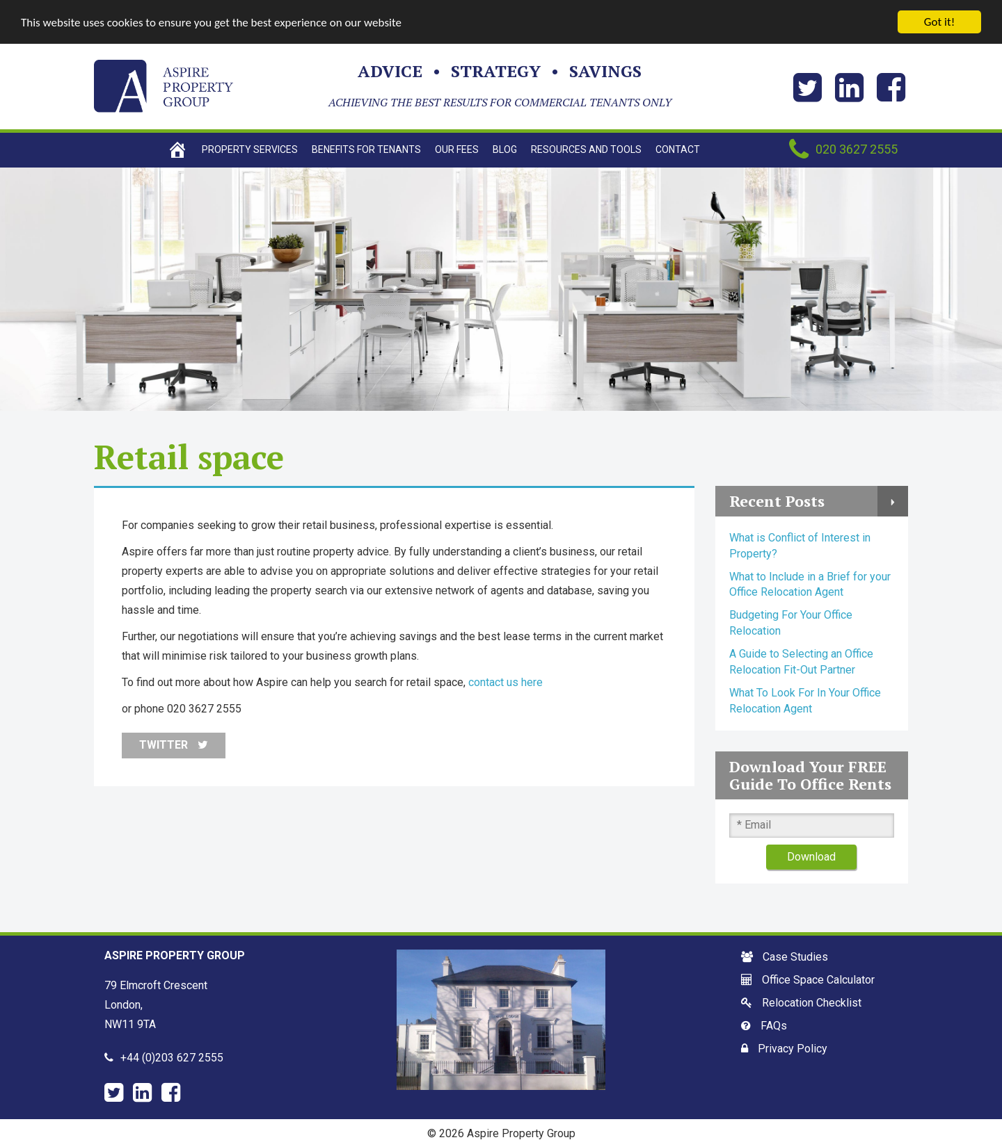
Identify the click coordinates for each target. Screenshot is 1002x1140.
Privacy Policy (792, 1048)
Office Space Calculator (818, 979)
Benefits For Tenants (366, 149)
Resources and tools (586, 149)
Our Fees (457, 149)
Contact (677, 149)
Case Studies (795, 956)
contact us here (505, 682)
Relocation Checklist (811, 1002)
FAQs (774, 1025)
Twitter (173, 744)
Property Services (250, 149)
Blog (505, 149)
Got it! (939, 22)
